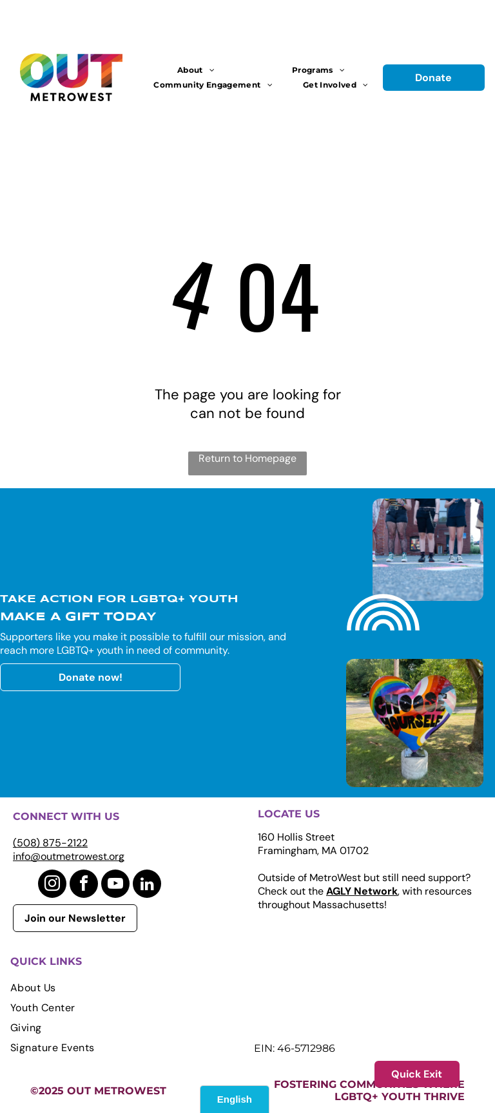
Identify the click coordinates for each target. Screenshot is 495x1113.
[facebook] (84, 885)
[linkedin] (147, 885)
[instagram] (52, 885)
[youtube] (115, 885)
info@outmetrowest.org (68, 856)
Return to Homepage (247, 458)
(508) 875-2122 (50, 843)
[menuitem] (196, 69)
